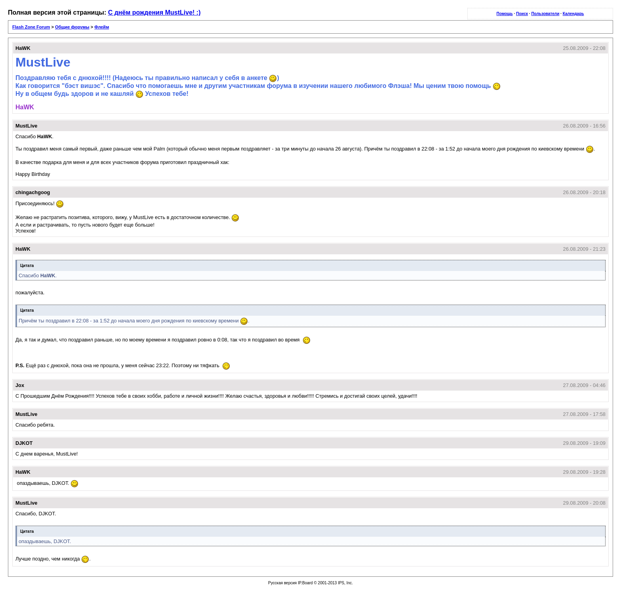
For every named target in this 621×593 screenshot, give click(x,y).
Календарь (573, 13)
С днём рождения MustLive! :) (154, 12)
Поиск (522, 13)
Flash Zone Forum (31, 27)
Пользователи (545, 13)
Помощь (505, 13)
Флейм (101, 27)
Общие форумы (72, 27)
